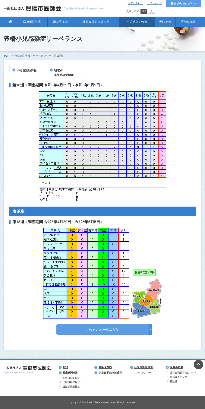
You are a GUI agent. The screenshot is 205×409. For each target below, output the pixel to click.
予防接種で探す (71, 382)
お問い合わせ (134, 3)
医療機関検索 (32, 21)
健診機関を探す (71, 386)
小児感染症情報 (137, 21)
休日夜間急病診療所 (96, 21)
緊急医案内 (60, 21)
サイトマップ (154, 3)
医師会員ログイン (183, 3)
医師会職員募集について (183, 372)
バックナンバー (142, 372)
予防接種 (165, 21)
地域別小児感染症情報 (64, 73)
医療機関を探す (71, 377)
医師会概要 (188, 21)
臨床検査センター (180, 377)
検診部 (173, 381)
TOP (6, 55)
